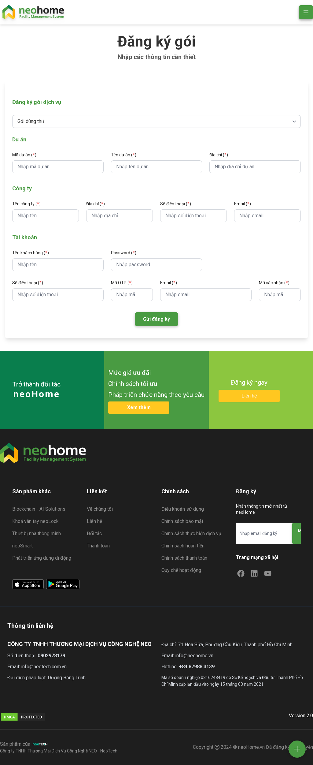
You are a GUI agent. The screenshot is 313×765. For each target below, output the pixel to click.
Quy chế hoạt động (181, 570)
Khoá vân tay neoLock (35, 521)
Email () (242, 203)
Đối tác (94, 533)
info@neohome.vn (194, 656)
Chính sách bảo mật (182, 521)
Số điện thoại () (175, 203)
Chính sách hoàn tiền (182, 546)
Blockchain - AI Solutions (38, 509)
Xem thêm (139, 407)
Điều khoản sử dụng (182, 509)
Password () (123, 252)
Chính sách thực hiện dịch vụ (191, 533)
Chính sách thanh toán (184, 558)
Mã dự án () (24, 154)
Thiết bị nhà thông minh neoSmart (36, 540)
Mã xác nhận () (274, 282)
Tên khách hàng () (30, 252)
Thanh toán (98, 546)
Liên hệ (249, 396)
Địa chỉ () (218, 154)
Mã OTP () (122, 282)
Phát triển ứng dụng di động (41, 558)
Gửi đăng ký (156, 319)
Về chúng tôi (100, 509)
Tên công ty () (26, 203)
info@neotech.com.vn (44, 667)
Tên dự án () (123, 154)
